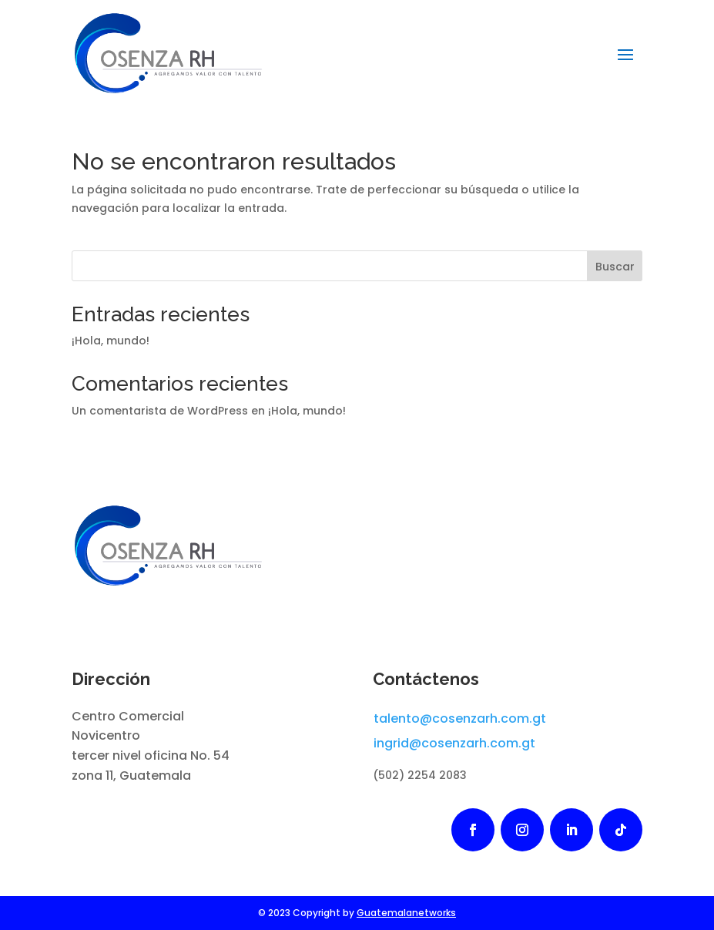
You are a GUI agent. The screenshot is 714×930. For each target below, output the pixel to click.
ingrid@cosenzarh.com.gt (454, 743)
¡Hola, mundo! (110, 340)
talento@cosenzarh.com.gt (460, 718)
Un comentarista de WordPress (160, 410)
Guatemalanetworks (406, 912)
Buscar (615, 266)
